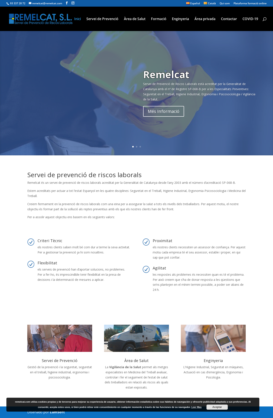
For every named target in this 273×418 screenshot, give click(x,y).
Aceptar (217, 407)
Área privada (205, 19)
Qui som (225, 3)
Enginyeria (180, 19)
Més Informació (163, 111)
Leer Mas (196, 407)
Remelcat (166, 74)
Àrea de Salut (134, 19)
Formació (158, 19)
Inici (77, 19)
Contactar (229, 19)
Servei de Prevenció (102, 19)
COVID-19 (250, 19)
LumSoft (57, 412)
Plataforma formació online (250, 3)
